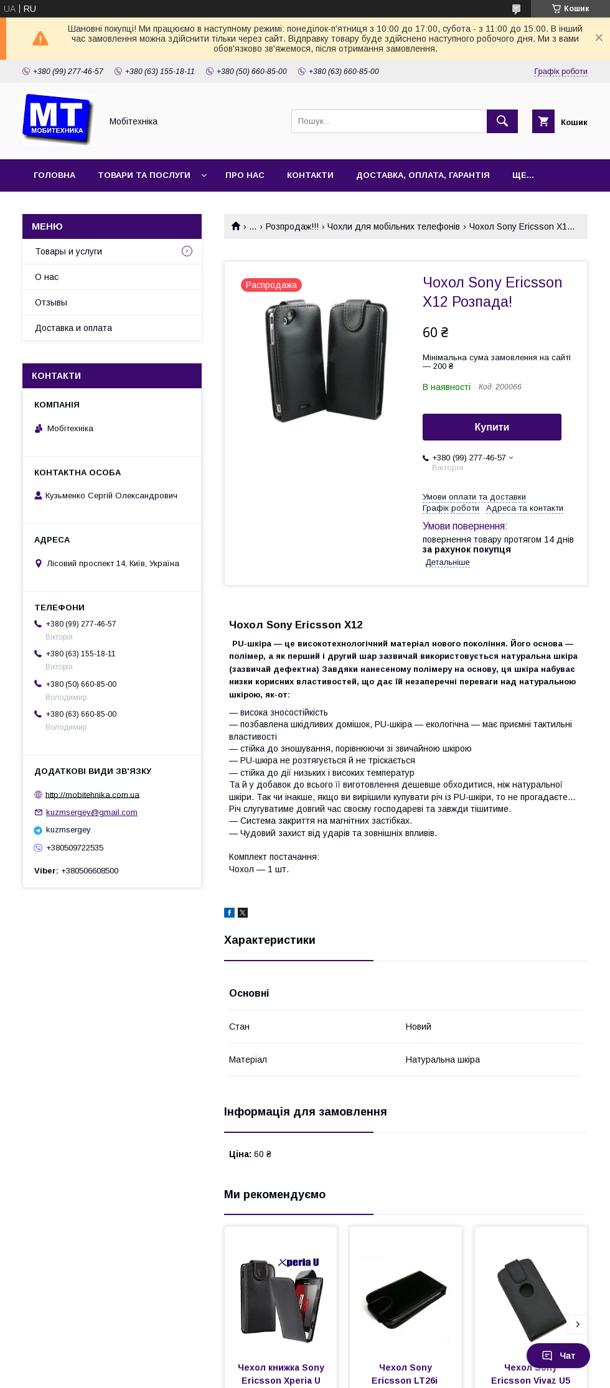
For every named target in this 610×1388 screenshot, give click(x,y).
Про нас (245, 175)
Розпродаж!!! (292, 226)
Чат (558, 1355)
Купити (492, 427)
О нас (47, 277)
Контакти (310, 175)
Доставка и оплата (73, 328)
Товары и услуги (68, 251)
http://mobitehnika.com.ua (92, 794)
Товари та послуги (144, 175)
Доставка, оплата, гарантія (423, 175)
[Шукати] (502, 121)
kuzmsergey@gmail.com (92, 812)
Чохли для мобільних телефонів (393, 226)
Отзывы (51, 302)
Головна (54, 175)
